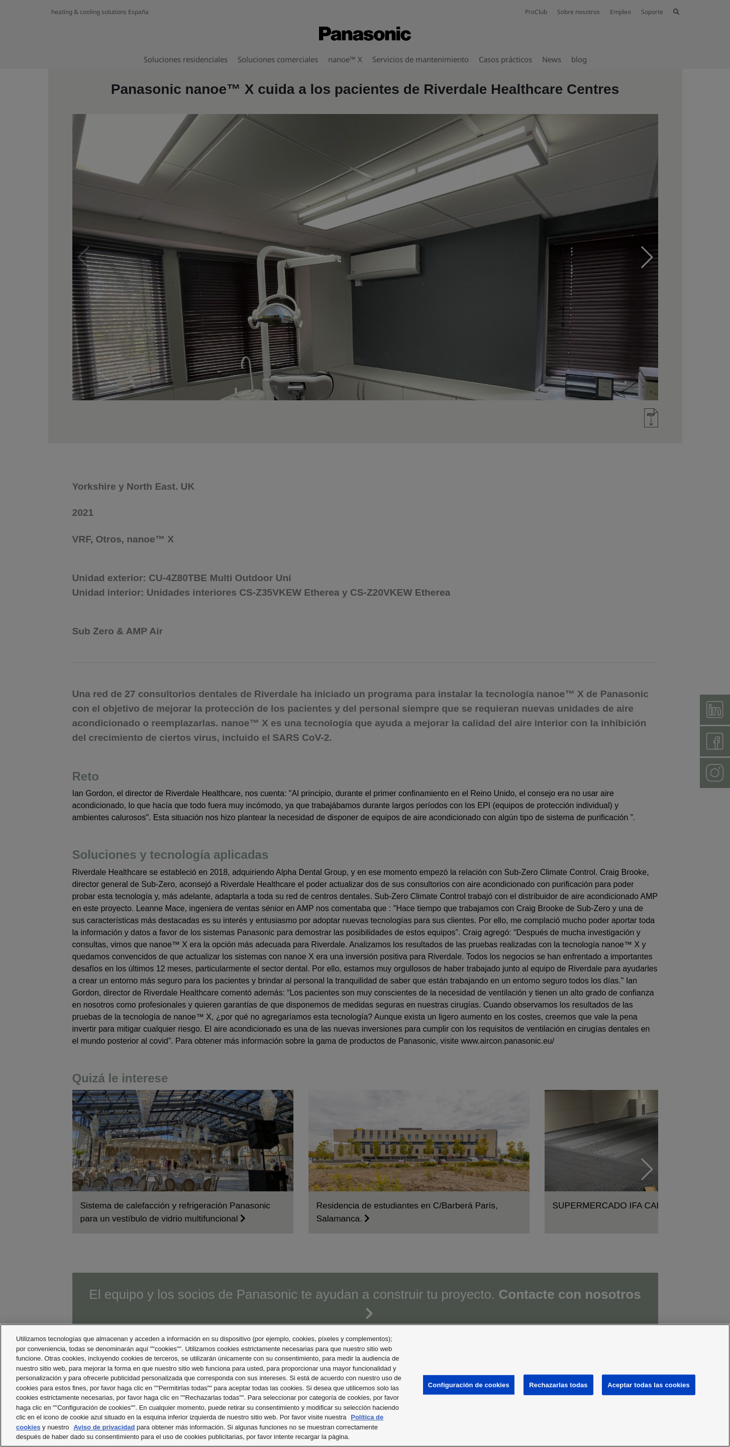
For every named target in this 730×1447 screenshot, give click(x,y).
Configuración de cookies (468, 1384)
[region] (365, 1385)
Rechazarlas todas (558, 1384)
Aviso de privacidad (104, 1427)
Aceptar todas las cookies (648, 1384)
